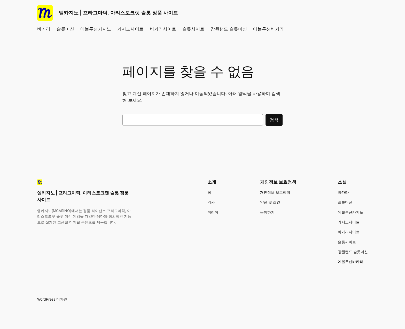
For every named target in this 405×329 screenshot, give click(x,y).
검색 (274, 119)
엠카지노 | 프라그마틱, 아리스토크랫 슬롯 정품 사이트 (118, 13)
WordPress (46, 299)
